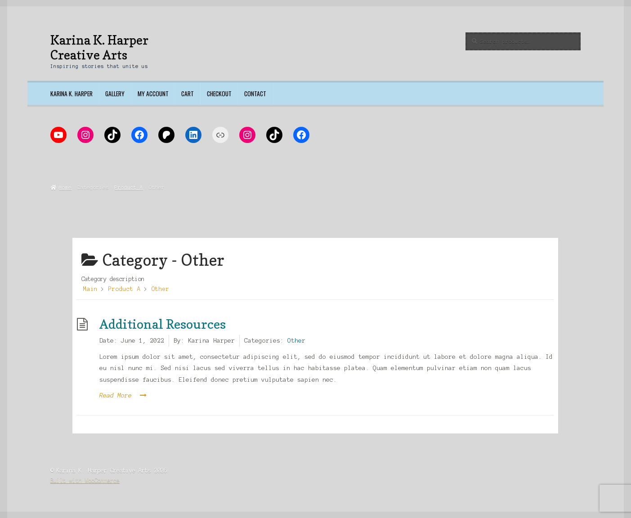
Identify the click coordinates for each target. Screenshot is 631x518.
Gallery (115, 93)
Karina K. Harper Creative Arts (99, 47)
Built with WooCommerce (85, 480)
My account (153, 93)
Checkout (219, 93)
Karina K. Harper (71, 93)
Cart (187, 93)
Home (65, 187)
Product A (129, 187)
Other (296, 340)
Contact (255, 93)
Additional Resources (162, 324)
